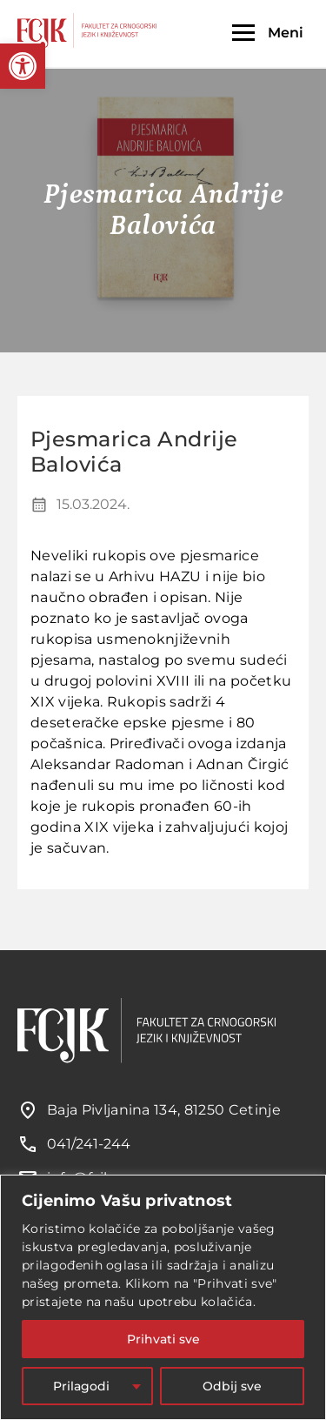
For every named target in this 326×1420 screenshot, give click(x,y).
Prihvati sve (163, 1339)
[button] (22, 66)
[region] (163, 1297)
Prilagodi (81, 1386)
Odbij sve (232, 1386)
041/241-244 (88, 1143)
